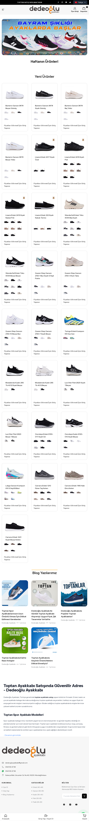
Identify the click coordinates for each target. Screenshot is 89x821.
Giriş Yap (5, 791)
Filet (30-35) (37, 798)
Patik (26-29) (37, 802)
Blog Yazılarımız (44, 573)
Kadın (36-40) (37, 795)
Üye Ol (5, 787)
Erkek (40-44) (37, 787)
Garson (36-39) (38, 791)
